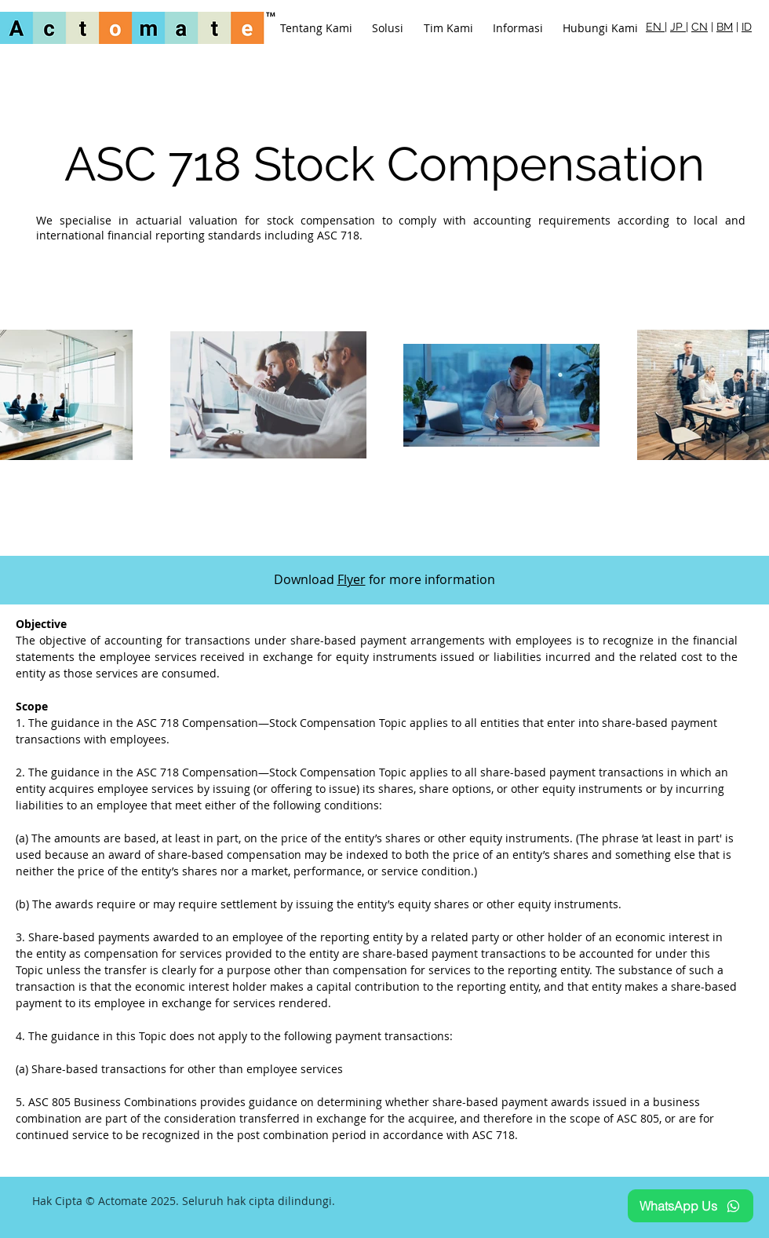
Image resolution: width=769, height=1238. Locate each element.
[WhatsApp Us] (690, 1205)
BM (724, 26)
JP (678, 26)
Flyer (351, 579)
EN (655, 26)
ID (747, 26)
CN (699, 26)
